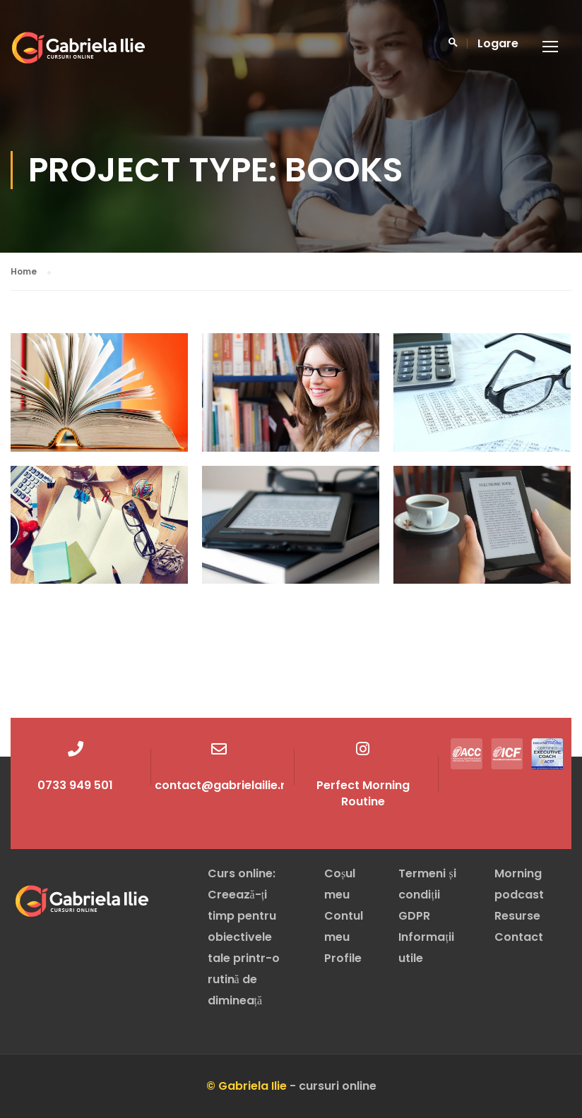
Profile (343, 958)
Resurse (517, 916)
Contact (518, 937)
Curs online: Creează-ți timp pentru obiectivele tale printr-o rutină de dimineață (244, 937)
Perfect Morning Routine (363, 793)
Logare (497, 43)
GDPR (414, 916)
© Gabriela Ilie (246, 1086)
